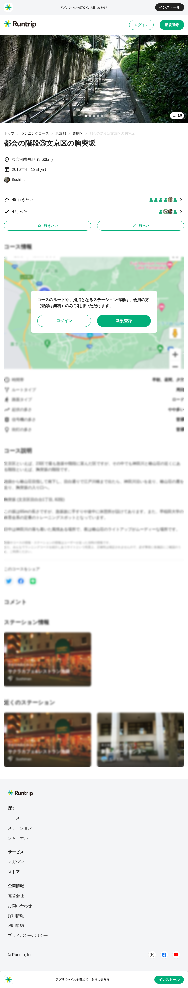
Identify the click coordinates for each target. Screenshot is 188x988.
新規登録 (172, 25)
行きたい (47, 225)
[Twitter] (152, 955)
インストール (169, 7)
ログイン (141, 25)
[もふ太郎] (112, 759)
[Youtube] (176, 955)
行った (140, 225)
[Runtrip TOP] (20, 24)
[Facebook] (164, 955)
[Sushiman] (15, 180)
